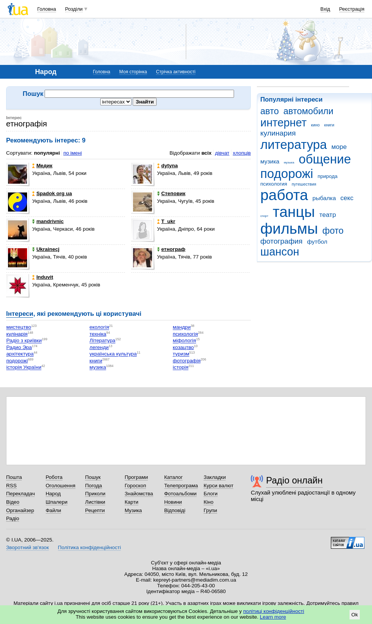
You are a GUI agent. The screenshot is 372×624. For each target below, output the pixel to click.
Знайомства (139, 493)
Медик (42, 165)
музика (269, 161)
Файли (53, 510)
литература (293, 144)
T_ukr (166, 221)
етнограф (171, 249)
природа (327, 176)
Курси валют (218, 485)
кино (315, 125)
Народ (53, 493)
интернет (283, 122)
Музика (133, 510)
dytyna (167, 165)
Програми (136, 477)
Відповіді (175, 510)
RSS (11, 485)
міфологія (184, 341)
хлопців (242, 153)
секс (346, 198)
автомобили (308, 111)
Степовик (171, 193)
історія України (23, 367)
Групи (210, 510)
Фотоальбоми (180, 493)
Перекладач (20, 493)
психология (273, 184)
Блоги (211, 493)
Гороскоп (135, 485)
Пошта (14, 477)
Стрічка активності (175, 71)
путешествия (304, 184)
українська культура (113, 354)
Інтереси (19, 313)
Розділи (74, 9)
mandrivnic (48, 221)
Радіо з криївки (24, 341)
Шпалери (56, 502)
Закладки (215, 477)
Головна (46, 9)
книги (329, 125)
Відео (12, 502)
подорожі (286, 174)
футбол (317, 241)
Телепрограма (181, 485)
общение (325, 159)
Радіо (12, 518)
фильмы (289, 228)
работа (284, 195)
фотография (281, 241)
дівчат (222, 153)
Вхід (325, 9)
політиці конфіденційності (273, 611)
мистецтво (18, 327)
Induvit (42, 277)
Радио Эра (19, 347)
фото (333, 231)
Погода (93, 485)
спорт (264, 216)
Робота (54, 477)
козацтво (183, 347)
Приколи (95, 493)
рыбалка (324, 198)
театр (327, 214)
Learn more (273, 617)
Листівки (95, 502)
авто (269, 111)
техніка (98, 334)
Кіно (208, 502)
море (338, 146)
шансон (279, 252)
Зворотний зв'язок (27, 547)
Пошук (93, 477)
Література (102, 341)
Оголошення (60, 485)
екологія (99, 327)
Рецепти (95, 510)
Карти (131, 502)
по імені (72, 153)
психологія (185, 334)
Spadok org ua (52, 193)
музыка (289, 162)
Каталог (173, 477)
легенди (99, 347)
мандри (182, 327)
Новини (173, 502)
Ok (354, 615)
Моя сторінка (133, 71)
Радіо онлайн (294, 480)
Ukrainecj (45, 249)
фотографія (186, 361)
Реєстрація (351, 9)
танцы (294, 212)
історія (180, 367)
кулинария (278, 133)
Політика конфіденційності (89, 547)
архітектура (20, 354)
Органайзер (20, 510)
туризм (181, 354)
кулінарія (16, 334)
